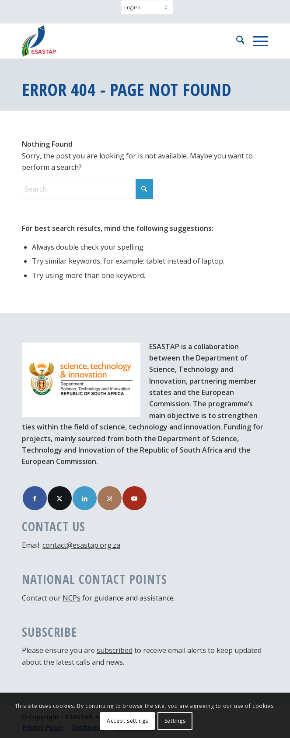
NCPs (71, 598)
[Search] (236, 41)
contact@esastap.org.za (81, 545)
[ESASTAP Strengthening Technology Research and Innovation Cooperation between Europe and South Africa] (120, 41)
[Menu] (256, 41)
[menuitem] (147, 11)
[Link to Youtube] (134, 498)
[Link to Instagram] (110, 498)
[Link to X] (60, 498)
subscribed (115, 650)
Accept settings (127, 720)
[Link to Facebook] (35, 498)
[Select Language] (147, 7)
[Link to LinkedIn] (85, 498)
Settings (175, 720)
